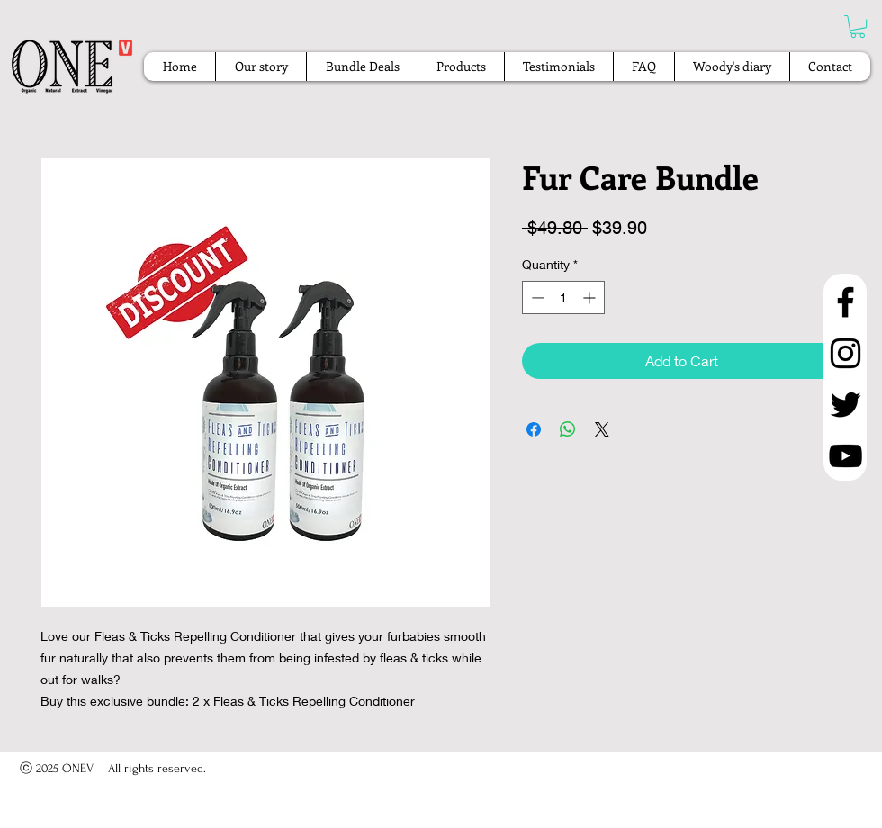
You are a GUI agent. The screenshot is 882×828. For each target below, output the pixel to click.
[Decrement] (536, 297)
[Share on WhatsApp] (568, 429)
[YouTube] (845, 456)
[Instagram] (845, 353)
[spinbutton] (563, 297)
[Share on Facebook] (533, 429)
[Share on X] (602, 429)
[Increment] (591, 297)
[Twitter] (845, 404)
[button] (857, 26)
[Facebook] (845, 302)
